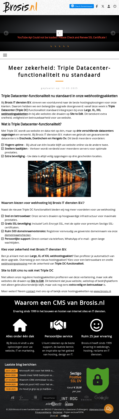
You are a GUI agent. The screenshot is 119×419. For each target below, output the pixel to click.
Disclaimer (57, 412)
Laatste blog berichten (20, 364)
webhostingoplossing (14, 263)
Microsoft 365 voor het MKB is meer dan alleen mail (47, 370)
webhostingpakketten (14, 114)
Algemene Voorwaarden (100, 409)
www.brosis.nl (102, 291)
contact (30, 291)
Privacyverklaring (43, 412)
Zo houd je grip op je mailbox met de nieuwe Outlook (48, 388)
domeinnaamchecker (18, 235)
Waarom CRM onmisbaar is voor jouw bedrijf (43, 379)
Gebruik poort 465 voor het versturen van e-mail (45, 384)
